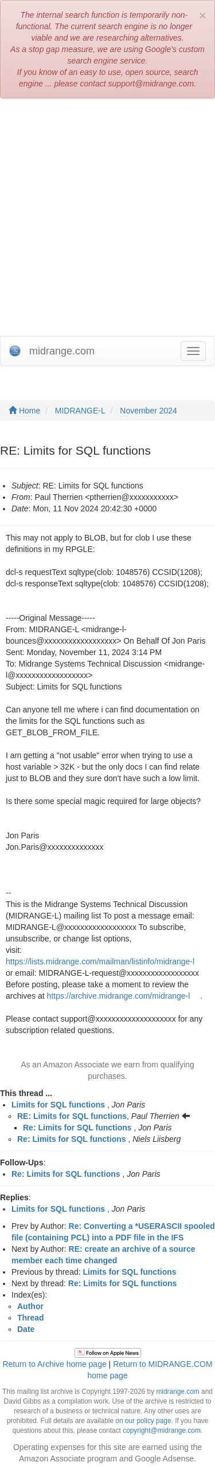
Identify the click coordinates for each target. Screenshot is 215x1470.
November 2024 (148, 410)
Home (24, 410)
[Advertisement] (107, 217)
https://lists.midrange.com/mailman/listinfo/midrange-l (100, 961)
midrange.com (177, 1392)
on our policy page (143, 1421)
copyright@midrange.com (162, 1430)
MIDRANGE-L (80, 410)
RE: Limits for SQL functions (72, 1116)
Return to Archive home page (54, 1364)
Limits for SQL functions (58, 1104)
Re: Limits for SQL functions (77, 1127)
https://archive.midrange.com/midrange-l (118, 995)
